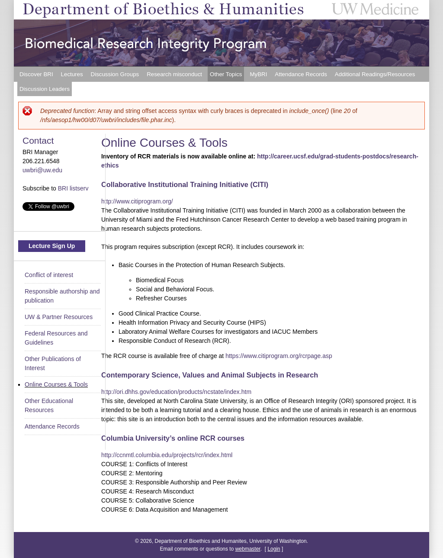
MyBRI (258, 74)
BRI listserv (73, 188)
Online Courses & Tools (56, 384)
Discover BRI (36, 74)
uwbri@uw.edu (42, 170)
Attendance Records (301, 74)
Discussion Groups (115, 74)
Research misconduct (174, 74)
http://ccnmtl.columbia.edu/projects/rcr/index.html (166, 455)
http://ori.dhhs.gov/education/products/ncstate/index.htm (176, 391)
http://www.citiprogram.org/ (137, 201)
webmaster (247, 549)
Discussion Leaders (44, 89)
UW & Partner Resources (59, 316)
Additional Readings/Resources (375, 74)
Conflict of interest (49, 274)
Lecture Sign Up (52, 245)
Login (273, 549)
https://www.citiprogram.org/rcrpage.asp (278, 355)
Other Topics (226, 74)
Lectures (72, 74)
